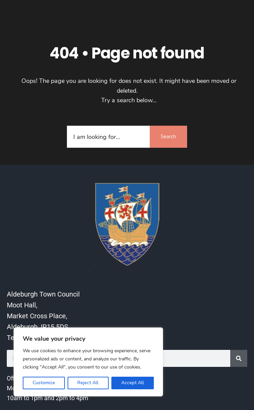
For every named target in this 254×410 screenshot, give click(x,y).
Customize (44, 382)
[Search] (238, 358)
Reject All (87, 382)
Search (168, 136)
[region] (88, 361)
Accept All (132, 382)
